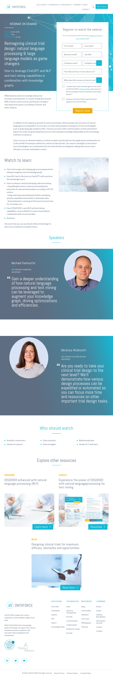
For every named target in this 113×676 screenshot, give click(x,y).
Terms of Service (81, 38)
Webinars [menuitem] (85, 615)
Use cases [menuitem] (85, 619)
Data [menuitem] (68, 606)
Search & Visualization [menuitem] (71, 611)
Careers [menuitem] (99, 627)
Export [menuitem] (53, 623)
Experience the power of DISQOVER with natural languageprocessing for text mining (82, 483)
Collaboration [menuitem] (71, 625)
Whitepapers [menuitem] (86, 623)
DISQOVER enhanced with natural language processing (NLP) (25, 482)
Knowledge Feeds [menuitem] (58, 627)
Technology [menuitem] (53, 5)
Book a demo (102, 6)
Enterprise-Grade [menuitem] (73, 629)
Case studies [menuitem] (86, 610)
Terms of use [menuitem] (59, 673)
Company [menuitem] (77, 5)
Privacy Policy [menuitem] (72, 673)
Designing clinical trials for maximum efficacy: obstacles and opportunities (55, 546)
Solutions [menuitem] (41, 5)
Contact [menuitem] (86, 9)
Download (96, 527)
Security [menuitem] (69, 633)
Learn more (41, 527)
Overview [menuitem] (55, 606)
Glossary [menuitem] (84, 627)
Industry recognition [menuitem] (100, 616)
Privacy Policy (85, 89)
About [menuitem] (98, 606)
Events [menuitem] (98, 610)
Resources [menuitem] (66, 5)
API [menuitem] (52, 619)
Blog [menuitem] (85, 5)
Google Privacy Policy (95, 35)
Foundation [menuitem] (55, 610)
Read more (68, 587)
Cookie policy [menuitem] (85, 673)
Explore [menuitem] (54, 615)
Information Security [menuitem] (100, 622)
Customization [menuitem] (71, 621)
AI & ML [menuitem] (69, 617)
